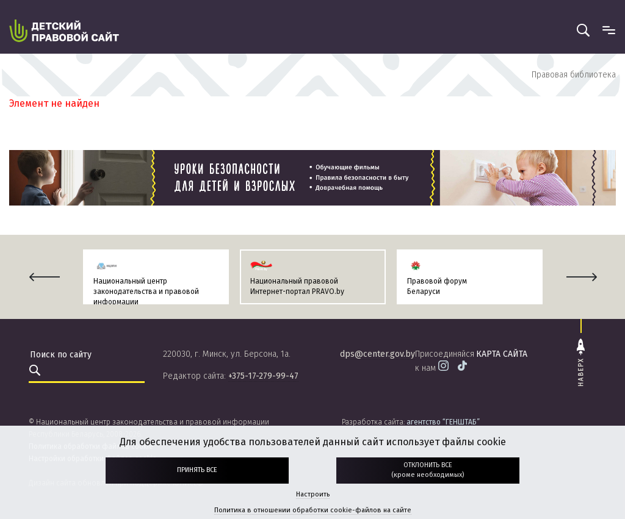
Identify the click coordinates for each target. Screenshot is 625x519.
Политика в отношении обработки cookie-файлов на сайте (312, 510)
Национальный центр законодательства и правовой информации (146, 291)
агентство (443, 422)
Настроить (313, 494)
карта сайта (501, 354)
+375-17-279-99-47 (263, 376)
